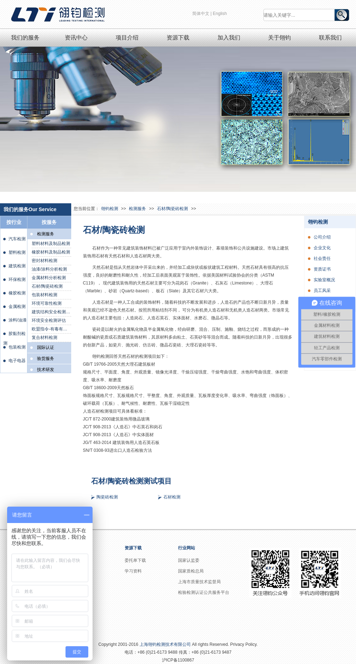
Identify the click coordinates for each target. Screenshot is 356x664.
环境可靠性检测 (47, 303)
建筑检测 (17, 265)
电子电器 (17, 360)
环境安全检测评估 (49, 320)
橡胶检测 (17, 293)
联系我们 (330, 38)
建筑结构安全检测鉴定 (51, 311)
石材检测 (171, 497)
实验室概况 (324, 279)
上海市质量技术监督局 (199, 581)
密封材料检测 (44, 260)
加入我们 (229, 38)
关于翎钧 (279, 38)
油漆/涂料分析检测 (49, 269)
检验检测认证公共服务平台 (203, 592)
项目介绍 (127, 38)
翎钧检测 (109, 208)
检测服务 (137, 208)
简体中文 (200, 13)
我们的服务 (25, 38)
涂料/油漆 (18, 320)
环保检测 (17, 279)
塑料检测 (17, 252)
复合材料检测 (44, 337)
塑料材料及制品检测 (51, 243)
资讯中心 (76, 38)
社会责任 (322, 258)
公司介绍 (322, 237)
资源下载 (178, 38)
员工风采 (322, 290)
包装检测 (17, 347)
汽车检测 (17, 238)
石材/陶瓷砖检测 (47, 286)
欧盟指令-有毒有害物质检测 (51, 328)
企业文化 (322, 247)
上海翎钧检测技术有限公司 (165, 644)
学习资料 (133, 571)
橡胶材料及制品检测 (51, 252)
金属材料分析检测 (49, 277)
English (220, 13)
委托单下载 (135, 560)
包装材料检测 (44, 294)
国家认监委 (188, 560)
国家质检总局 (191, 571)
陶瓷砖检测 (107, 497)
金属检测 (17, 306)
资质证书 (322, 269)
